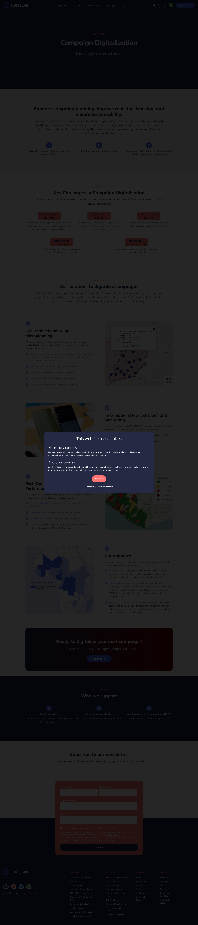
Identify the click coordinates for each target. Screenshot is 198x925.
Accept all (99, 479)
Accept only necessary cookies (99, 486)
